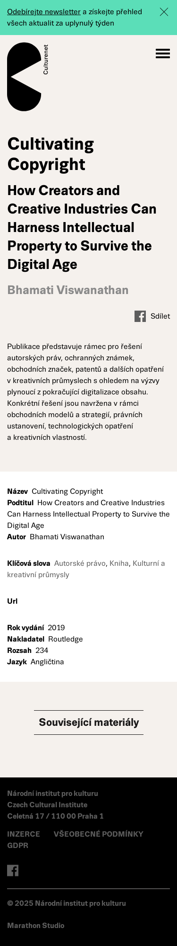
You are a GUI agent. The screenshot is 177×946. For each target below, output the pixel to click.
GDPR (17, 845)
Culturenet (27, 76)
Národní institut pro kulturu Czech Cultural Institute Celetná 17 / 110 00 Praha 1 (55, 804)
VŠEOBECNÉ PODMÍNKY (98, 834)
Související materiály (89, 722)
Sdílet (152, 316)
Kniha (119, 563)
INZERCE (23, 834)
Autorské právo (80, 563)
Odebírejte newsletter (44, 12)
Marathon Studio (35, 925)
